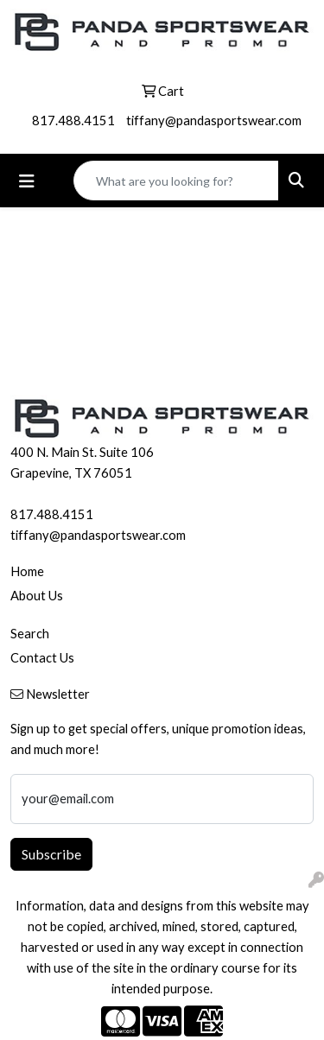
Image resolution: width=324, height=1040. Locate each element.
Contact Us (42, 657)
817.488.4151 (73, 120)
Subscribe (51, 854)
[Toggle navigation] (27, 180)
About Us (36, 595)
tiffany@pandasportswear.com (214, 120)
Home (27, 571)
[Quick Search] (176, 180)
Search (29, 633)
